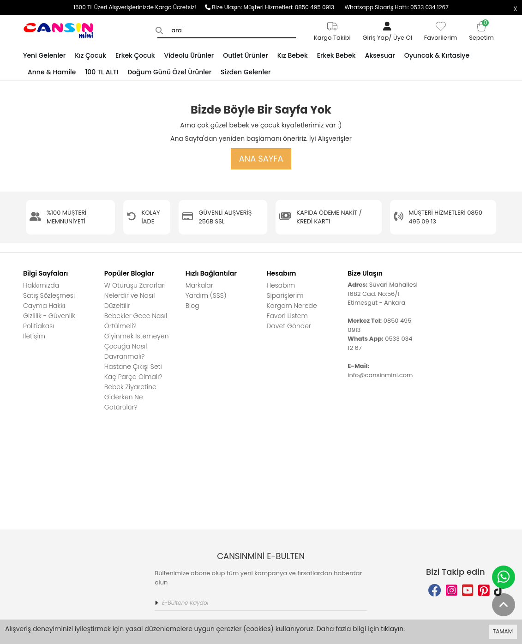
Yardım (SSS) (206, 295)
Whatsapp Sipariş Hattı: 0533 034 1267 (396, 7)
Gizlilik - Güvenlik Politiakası (49, 321)
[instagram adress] (451, 482)
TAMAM (503, 631)
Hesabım (280, 285)
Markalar (199, 285)
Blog (192, 305)
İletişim (34, 336)
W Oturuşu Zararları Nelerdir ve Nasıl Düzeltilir (135, 295)
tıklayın (392, 628)
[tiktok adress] (499, 482)
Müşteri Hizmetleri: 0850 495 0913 (294, 7)
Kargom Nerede (291, 305)
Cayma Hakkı (44, 305)
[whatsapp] (503, 577)
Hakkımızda (41, 285)
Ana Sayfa (261, 158)
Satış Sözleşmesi (49, 295)
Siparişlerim (284, 295)
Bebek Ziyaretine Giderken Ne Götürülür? (130, 397)
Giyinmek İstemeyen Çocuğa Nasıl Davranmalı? (136, 346)
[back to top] (503, 604)
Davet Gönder (288, 326)
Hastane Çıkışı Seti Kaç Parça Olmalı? (133, 371)
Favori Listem (286, 315)
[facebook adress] (434, 482)
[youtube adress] (468, 482)
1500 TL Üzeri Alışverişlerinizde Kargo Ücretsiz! (139, 7)
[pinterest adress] (484, 482)
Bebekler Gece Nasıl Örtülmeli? (135, 321)
